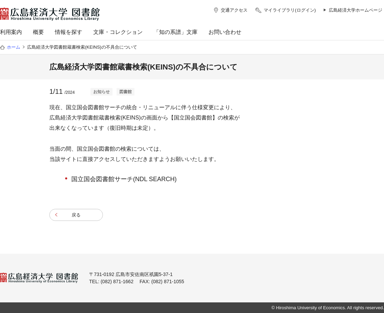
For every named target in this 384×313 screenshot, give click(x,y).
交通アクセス (234, 10)
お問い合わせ (224, 32)
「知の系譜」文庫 (175, 32)
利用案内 (11, 32)
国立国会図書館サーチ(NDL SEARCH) (124, 179)
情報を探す (68, 32)
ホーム (13, 47)
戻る (76, 214)
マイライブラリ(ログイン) (290, 10)
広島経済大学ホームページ (355, 10)
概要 (38, 32)
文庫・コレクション (118, 32)
